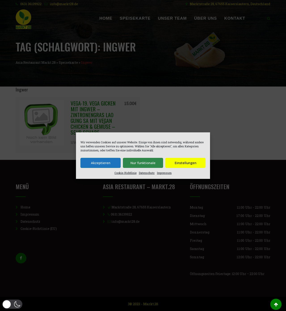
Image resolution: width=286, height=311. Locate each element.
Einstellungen (185, 163)
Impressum (164, 173)
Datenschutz (147, 173)
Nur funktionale (143, 163)
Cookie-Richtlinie (125, 173)
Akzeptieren (100, 163)
